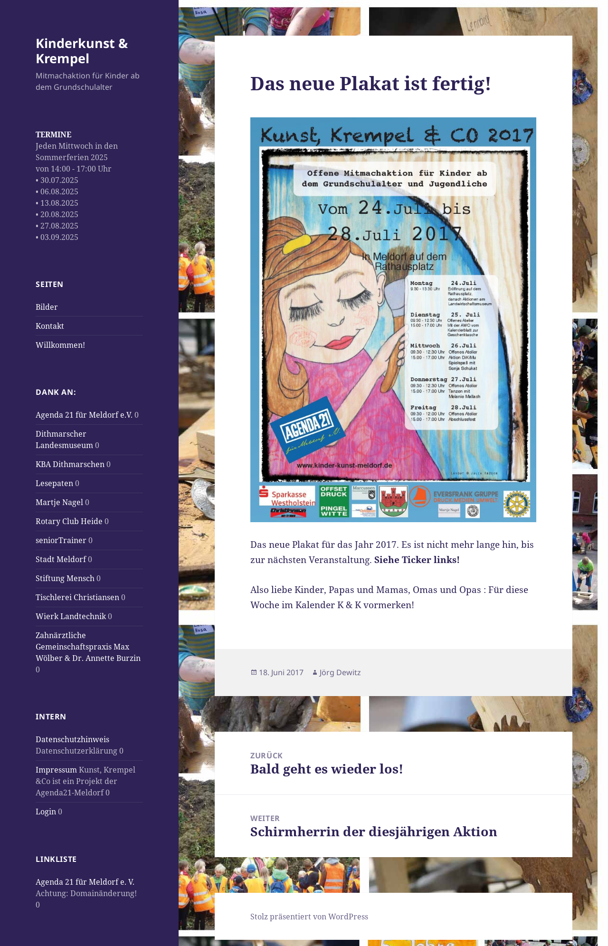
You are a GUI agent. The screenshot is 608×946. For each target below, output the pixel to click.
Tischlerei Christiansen (77, 597)
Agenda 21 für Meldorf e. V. (85, 882)
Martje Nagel (59, 502)
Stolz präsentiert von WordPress (309, 916)
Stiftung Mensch (65, 578)
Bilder (47, 307)
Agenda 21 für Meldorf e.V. (84, 415)
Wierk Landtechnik (71, 616)
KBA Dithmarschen (70, 464)
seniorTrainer (61, 540)
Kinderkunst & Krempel (82, 50)
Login (46, 811)
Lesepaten (54, 483)
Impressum (56, 769)
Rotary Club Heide (69, 521)
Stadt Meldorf (61, 559)
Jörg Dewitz (340, 672)
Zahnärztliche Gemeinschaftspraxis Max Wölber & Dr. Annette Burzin (88, 646)
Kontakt (50, 326)
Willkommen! (60, 345)
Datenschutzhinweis (72, 739)
